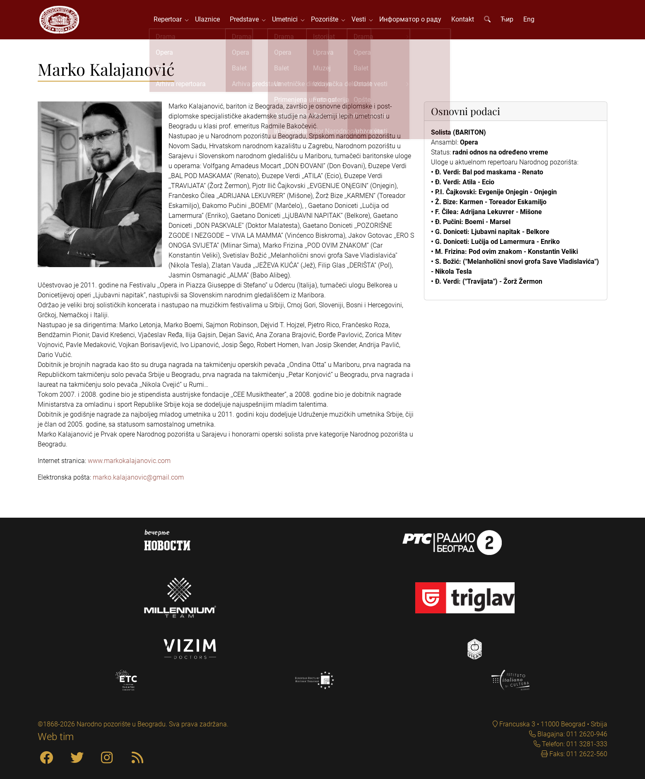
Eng (530, 20)
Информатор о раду (411, 20)
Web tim (56, 737)
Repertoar (170, 20)
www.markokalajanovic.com (129, 463)
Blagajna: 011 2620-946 (571, 734)
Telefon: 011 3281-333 (573, 744)
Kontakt (463, 20)
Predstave (247, 20)
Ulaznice (208, 20)
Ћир (508, 20)
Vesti (362, 20)
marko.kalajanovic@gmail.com (138, 479)
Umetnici (287, 20)
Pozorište (327, 20)
